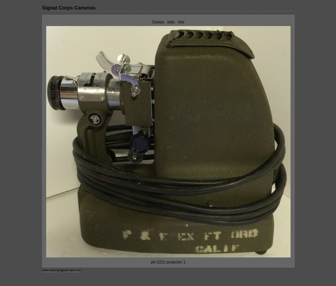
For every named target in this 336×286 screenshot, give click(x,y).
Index (171, 22)
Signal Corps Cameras (69, 8)
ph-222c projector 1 (168, 262)
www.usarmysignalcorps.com (61, 270)
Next (181, 22)
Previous (158, 22)
